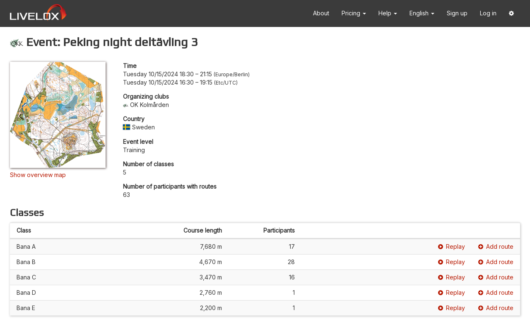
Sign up (457, 13)
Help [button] (387, 13)
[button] (511, 13)
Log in (488, 13)
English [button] (422, 13)
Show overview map (38, 174)
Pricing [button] (354, 13)
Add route (495, 246)
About (321, 13)
